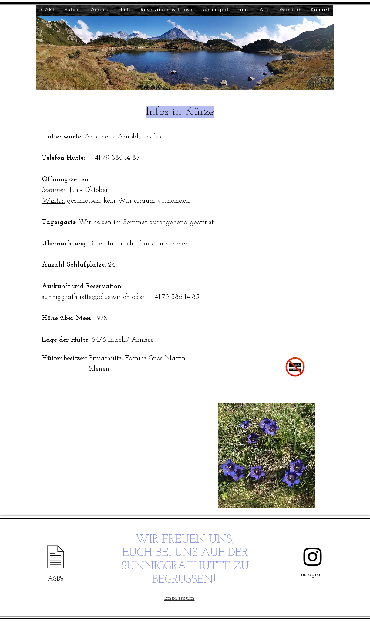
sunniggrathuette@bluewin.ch (86, 297)
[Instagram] (312, 556)
